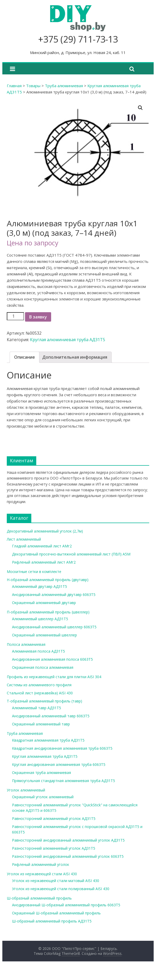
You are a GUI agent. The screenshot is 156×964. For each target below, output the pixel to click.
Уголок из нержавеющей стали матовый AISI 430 (55, 880)
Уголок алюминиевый (26, 790)
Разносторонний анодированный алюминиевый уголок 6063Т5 (68, 856)
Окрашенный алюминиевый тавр (41, 723)
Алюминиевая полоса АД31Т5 (38, 651)
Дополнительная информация (74, 357)
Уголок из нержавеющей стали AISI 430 (42, 873)
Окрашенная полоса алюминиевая (42, 667)
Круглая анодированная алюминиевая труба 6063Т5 (58, 764)
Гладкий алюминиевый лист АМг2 (42, 545)
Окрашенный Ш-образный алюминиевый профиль (56, 912)
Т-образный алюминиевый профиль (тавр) (44, 701)
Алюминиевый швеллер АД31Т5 (40, 618)
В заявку (38, 317)
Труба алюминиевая (64, 85)
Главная (14, 85)
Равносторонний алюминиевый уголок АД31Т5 (53, 818)
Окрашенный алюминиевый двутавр (44, 602)
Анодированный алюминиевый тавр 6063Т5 (50, 715)
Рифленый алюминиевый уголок (40, 864)
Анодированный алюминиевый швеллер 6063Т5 (54, 626)
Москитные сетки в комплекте (34, 571)
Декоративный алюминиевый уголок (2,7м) (45, 531)
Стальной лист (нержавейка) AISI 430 (40, 692)
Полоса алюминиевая (26, 644)
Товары (33, 85)
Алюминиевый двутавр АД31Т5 (39, 586)
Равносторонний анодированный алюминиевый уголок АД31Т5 (68, 840)
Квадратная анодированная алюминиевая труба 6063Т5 (62, 748)
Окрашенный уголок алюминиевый (43, 796)
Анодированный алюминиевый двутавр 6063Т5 (53, 594)
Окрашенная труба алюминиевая (41, 772)
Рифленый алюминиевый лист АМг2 (44, 562)
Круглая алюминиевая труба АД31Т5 (67, 339)
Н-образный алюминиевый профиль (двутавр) (47, 579)
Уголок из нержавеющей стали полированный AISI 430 (60, 888)
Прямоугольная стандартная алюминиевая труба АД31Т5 (63, 780)
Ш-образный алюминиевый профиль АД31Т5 (52, 921)
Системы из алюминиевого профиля (39, 684)
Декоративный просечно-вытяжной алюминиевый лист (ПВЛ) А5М (71, 554)
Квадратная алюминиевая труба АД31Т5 (48, 740)
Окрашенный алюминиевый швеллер (44, 634)
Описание (24, 357)
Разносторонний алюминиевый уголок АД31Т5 (53, 848)
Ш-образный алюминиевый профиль (39, 898)
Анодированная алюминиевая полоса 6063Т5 (52, 659)
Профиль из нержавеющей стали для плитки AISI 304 (54, 676)
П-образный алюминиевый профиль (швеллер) (48, 612)
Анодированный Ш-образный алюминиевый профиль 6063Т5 (66, 904)
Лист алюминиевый (24, 539)
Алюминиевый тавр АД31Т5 (36, 707)
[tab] (24, 357)
